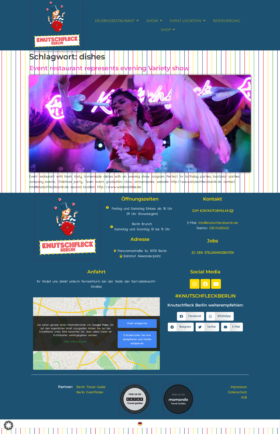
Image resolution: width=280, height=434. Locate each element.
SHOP (168, 29)
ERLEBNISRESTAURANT (117, 21)
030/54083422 (219, 228)
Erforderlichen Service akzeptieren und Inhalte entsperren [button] (137, 339)
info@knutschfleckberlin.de (218, 223)
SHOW (154, 21)
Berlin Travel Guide (91, 387)
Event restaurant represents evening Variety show (109, 68)
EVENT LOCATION (187, 21)
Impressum (239, 387)
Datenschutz (237, 392)
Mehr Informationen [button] (75, 341)
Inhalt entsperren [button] (137, 323)
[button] (190, 316)
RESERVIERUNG (226, 21)
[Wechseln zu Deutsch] (140, 424)
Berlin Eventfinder (90, 392)
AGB (244, 397)
